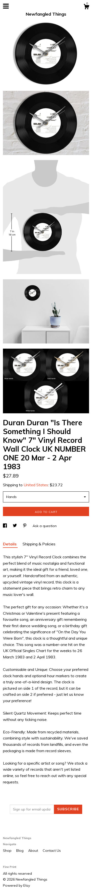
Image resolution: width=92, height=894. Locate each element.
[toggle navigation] (6, 6)
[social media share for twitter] (15, 526)
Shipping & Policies (39, 543)
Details (10, 543)
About (33, 850)
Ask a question (45, 526)
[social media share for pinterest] (25, 526)
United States (36, 484)
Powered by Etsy (16, 885)
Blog (20, 850)
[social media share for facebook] (5, 526)
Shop (8, 850)
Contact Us (52, 850)
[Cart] (86, 7)
